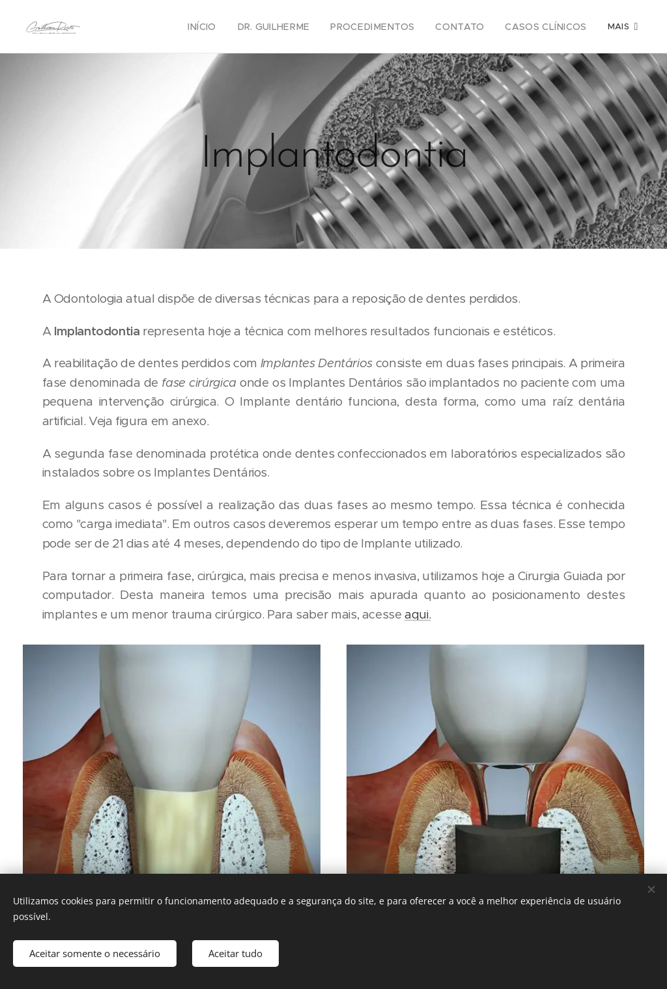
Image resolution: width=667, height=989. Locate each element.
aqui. (417, 614)
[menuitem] (145, 26)
